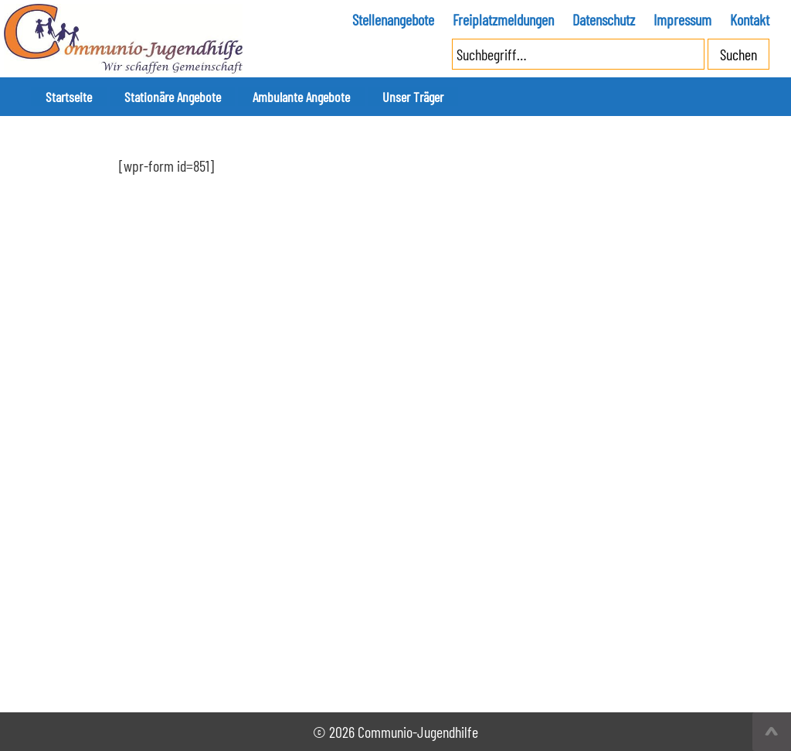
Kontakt (749, 19)
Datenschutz (603, 19)
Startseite (59, 96)
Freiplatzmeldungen (503, 19)
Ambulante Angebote (261, 96)
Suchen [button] (738, 54)
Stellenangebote (393, 19)
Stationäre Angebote (146, 96)
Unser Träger (357, 96)
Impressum (682, 19)
